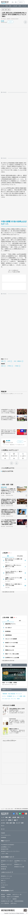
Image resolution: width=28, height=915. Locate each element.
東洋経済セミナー (18, 864)
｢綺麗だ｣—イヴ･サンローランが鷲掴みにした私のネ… (13, 578)
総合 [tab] (8, 555)
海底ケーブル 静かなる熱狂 (12, 653)
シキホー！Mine (4, 853)
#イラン (4, 696)
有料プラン (3, 880)
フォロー (10, 21)
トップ (2, 6)
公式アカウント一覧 (16, 894)
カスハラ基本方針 (5, 903)
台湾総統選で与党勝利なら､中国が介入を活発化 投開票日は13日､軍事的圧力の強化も (8, 418)
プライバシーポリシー (6, 898)
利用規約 (3, 887)
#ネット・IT (15, 696)
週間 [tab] (20, 620)
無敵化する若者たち (14, 728)
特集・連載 (8, 6)
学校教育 (3, 833)
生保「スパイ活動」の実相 (9, 682)
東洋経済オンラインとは (6, 876)
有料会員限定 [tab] (20, 556)
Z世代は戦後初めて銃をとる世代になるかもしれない (17, 709)
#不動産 (16, 365)
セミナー (3, 820)
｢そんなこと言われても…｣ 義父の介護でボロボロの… (13, 572)
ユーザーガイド (4, 885)
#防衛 (2, 365)
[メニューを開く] (26, 2)
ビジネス (3, 823)
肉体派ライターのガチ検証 (11, 642)
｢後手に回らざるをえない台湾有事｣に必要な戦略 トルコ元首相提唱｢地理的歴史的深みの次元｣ (8, 432)
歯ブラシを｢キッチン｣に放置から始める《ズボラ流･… (13, 559)
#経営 (18, 698)
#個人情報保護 (11, 693)
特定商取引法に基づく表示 (7, 901)
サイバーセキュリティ (6, 835)
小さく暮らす (8, 627)
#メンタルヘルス (6, 698)
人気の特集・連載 (7, 617)
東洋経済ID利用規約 (19, 901)
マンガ (24, 6)
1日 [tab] (8, 620)
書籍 (15, 820)
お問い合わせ (14, 903)
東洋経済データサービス (6, 864)
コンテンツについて (5, 878)
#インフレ (13, 698)
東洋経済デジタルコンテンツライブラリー (10, 851)
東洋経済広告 (4, 866)
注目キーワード (6, 689)
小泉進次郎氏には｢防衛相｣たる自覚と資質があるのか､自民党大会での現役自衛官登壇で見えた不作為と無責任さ (8, 512)
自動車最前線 (8, 635)
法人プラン (3, 882)
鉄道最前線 (8, 631)
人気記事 (15, 6)
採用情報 (9, 894)
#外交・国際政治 (17, 361)
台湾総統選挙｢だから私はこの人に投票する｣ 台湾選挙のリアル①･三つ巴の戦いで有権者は (8, 411)
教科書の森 (3, 868)
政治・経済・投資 (6, 9)
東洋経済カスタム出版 (19, 866)
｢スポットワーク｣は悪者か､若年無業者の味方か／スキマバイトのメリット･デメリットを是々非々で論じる (8, 491)
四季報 (9, 820)
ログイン (21, 2)
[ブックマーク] (25, 22)
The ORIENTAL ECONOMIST (7, 844)
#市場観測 (9, 696)
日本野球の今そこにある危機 (12, 657)
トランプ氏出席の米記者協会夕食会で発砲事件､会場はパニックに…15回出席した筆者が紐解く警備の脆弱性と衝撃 (8, 522)
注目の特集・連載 (7, 665)
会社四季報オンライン (6, 847)
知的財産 (15, 898)
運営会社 (3, 894)
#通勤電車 (4, 693)
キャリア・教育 (19, 823)
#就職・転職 (22, 696)
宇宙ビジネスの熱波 (10, 646)
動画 (20, 6)
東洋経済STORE (4, 849)
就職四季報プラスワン (10, 623)
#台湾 (8, 361)
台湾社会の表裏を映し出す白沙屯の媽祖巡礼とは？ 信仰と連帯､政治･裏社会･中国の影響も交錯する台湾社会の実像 (8, 501)
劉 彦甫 (2, 21)
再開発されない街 (9, 650)
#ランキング (19, 693)
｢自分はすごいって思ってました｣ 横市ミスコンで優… (13, 566)
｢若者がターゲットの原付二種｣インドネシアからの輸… (13, 585)
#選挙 (2, 361)
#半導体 (9, 365)
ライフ (2, 825)
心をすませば (12, 718)
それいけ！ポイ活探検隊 (11, 638)
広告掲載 (3, 896)
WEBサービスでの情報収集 (13, 896)
